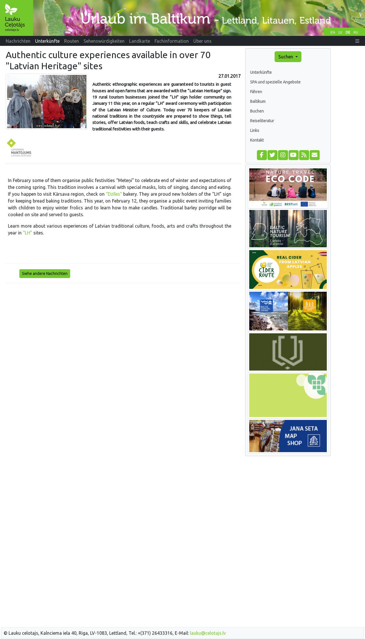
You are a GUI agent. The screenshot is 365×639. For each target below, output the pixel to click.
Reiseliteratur (262, 121)
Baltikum (257, 101)
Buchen (257, 111)
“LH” (27, 232)
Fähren (256, 91)
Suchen (286, 56)
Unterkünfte (261, 72)
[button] (357, 41)
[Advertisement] (123, 327)
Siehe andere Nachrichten (45, 273)
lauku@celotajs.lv (208, 633)
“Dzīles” (114, 194)
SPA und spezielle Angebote (275, 82)
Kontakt (257, 140)
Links (254, 130)
